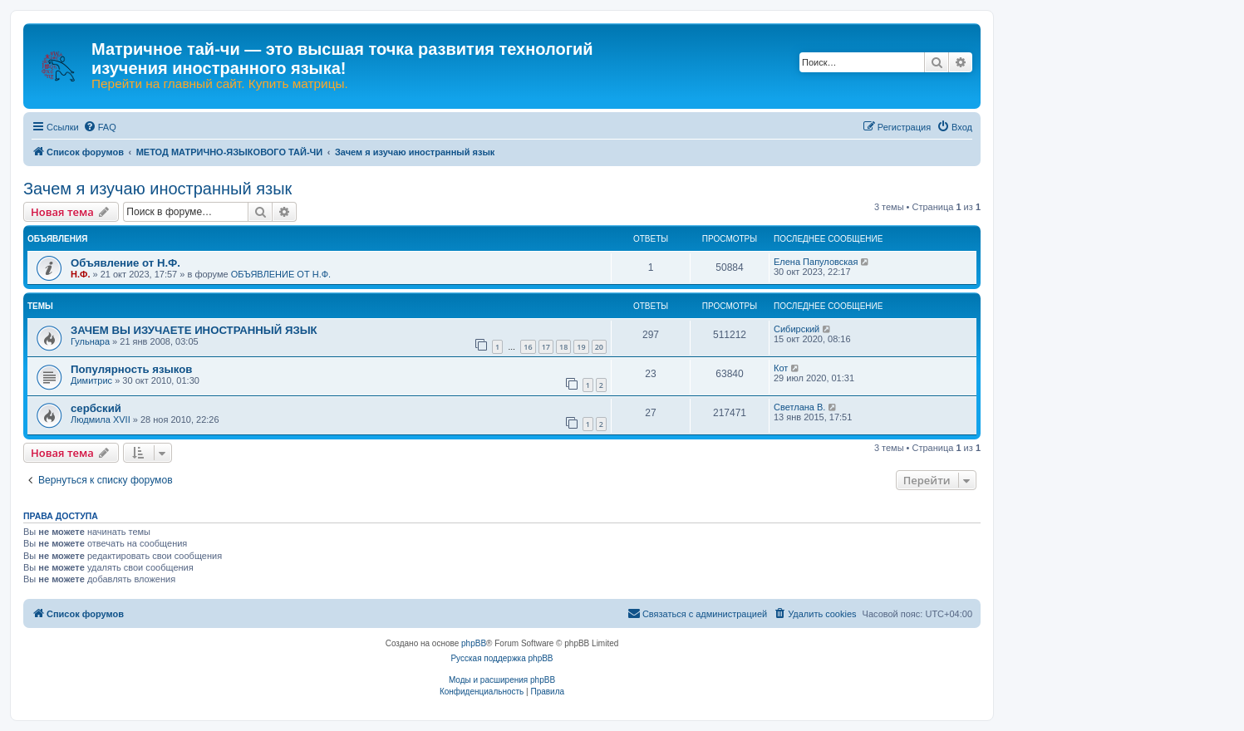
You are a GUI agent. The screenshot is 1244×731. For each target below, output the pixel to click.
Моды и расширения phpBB (502, 679)
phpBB (473, 643)
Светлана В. (799, 407)
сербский (96, 408)
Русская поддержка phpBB (501, 658)
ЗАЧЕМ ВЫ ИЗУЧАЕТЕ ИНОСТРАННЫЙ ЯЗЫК (194, 330)
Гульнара (90, 341)
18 (563, 346)
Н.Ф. (80, 274)
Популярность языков (131, 369)
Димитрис (91, 380)
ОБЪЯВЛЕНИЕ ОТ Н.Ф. (281, 274)
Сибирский (796, 329)
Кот (781, 368)
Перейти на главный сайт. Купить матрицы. (219, 84)
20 (599, 346)
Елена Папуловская (816, 262)
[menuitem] (99, 127)
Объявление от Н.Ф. (125, 263)
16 (528, 346)
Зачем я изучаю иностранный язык (157, 188)
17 (546, 346)
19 (581, 346)
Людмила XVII (100, 419)
